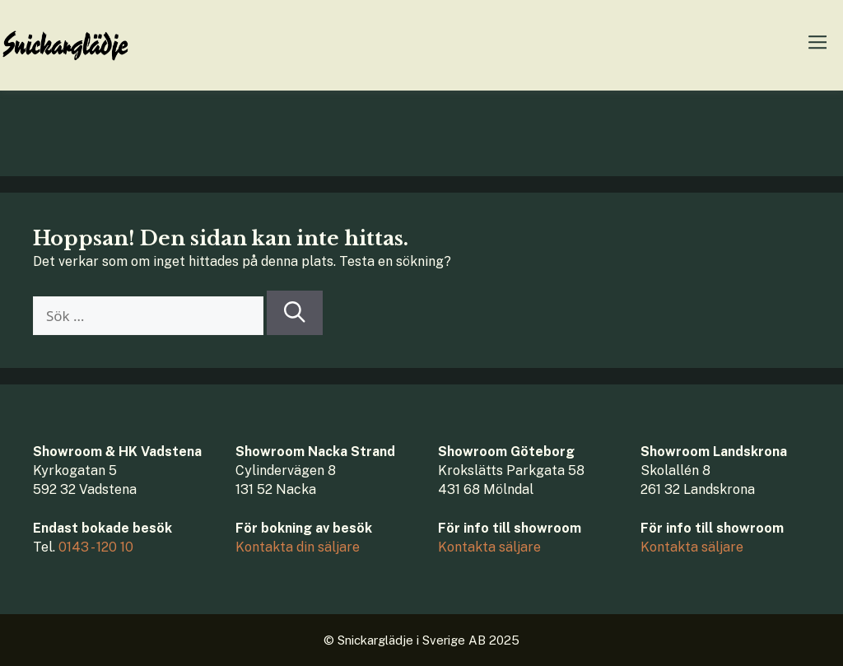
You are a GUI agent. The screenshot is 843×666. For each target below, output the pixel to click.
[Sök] (295, 313)
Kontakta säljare (489, 547)
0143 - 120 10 (95, 547)
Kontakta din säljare (297, 547)
